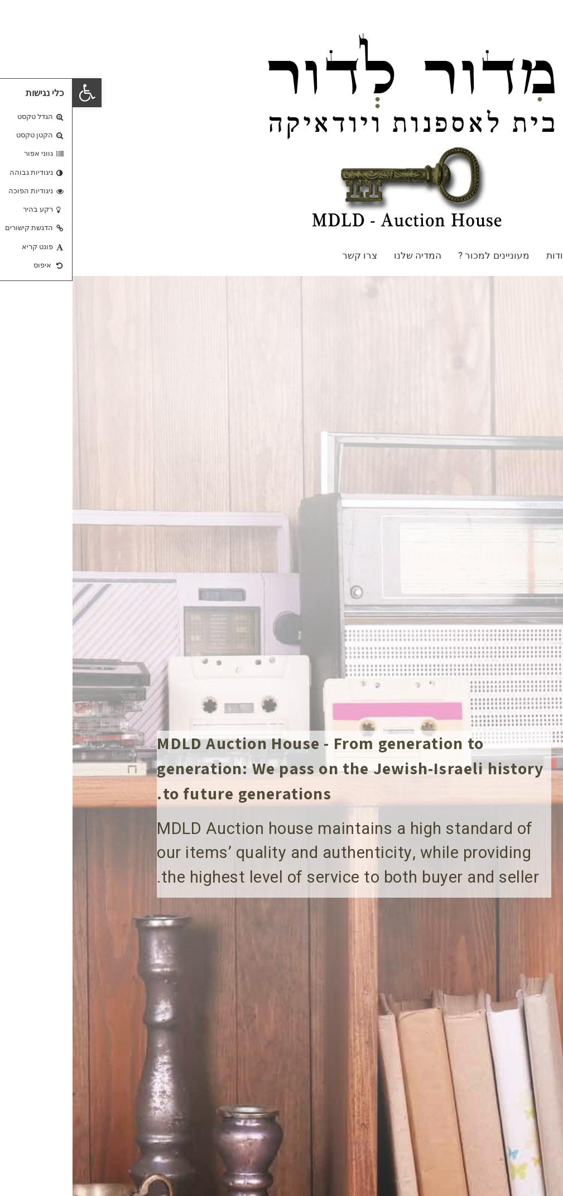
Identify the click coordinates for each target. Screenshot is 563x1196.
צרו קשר (287, 255)
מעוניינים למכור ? (421, 255)
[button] (14, 92)
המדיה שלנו (345, 255)
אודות (485, 255)
